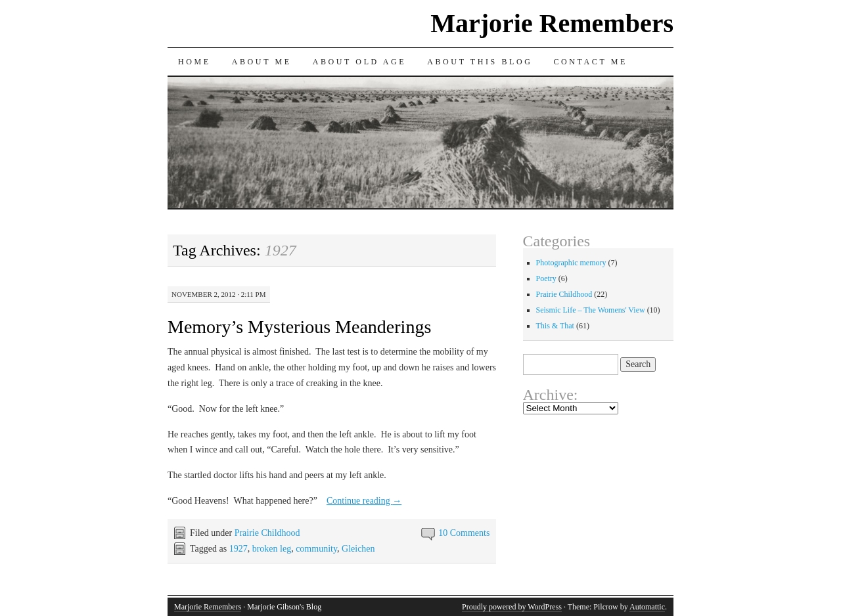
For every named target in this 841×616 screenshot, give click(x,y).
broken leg (271, 549)
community (316, 549)
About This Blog (479, 61)
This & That (555, 325)
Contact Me (590, 61)
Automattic (647, 606)
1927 (238, 549)
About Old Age (360, 61)
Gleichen (358, 549)
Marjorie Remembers (551, 23)
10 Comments (463, 533)
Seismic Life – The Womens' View (590, 310)
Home (194, 61)
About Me (262, 61)
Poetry (546, 278)
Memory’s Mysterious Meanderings (299, 327)
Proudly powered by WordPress (512, 606)
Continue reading (364, 501)
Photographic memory (571, 262)
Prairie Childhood (267, 533)
